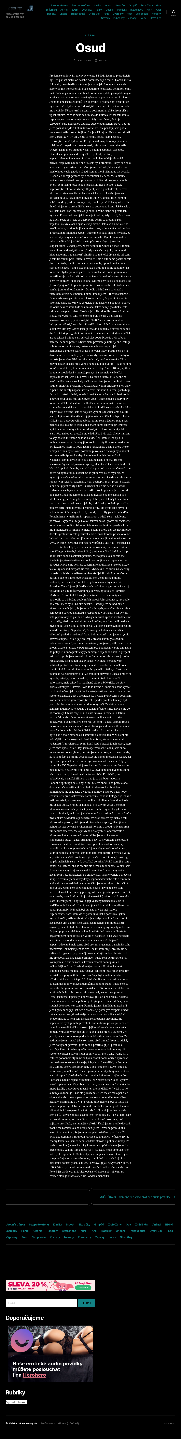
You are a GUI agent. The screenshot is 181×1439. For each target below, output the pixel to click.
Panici (99, 9)
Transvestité (78, 13)
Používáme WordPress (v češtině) (62, 1431)
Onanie (110, 9)
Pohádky (122, 9)
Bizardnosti (136, 9)
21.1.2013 (103, 61)
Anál (158, 9)
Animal (64, 9)
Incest (108, 5)
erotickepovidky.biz (27, 1431)
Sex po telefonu (81, 5)
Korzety (156, 13)
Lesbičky (87, 9)
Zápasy (132, 17)
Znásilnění (51, 9)
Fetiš (106, 13)
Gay (158, 5)
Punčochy (118, 17)
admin (87, 61)
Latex (143, 17)
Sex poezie (142, 13)
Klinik (149, 9)
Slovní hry (155, 17)
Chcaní (63, 13)
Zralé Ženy (147, 5)
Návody (105, 17)
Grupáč (133, 5)
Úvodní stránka (59, 5)
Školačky (120, 5)
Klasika (97, 5)
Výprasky (118, 13)
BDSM (75, 9)
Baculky (51, 13)
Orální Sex (94, 13)
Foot (129, 13)
